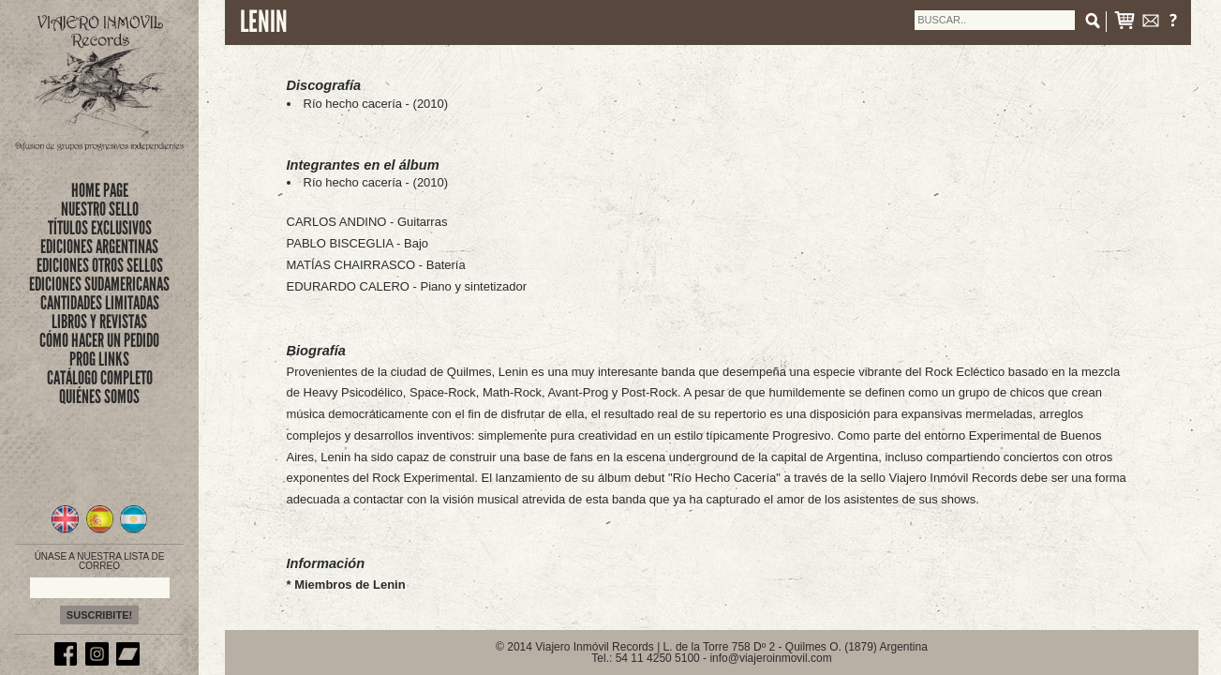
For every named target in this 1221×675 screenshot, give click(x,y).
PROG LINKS (99, 359)
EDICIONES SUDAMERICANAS (99, 284)
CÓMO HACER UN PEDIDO (99, 340)
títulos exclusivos (100, 228)
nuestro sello (100, 209)
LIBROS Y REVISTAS (99, 321)
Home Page (99, 190)
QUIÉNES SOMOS (99, 396)
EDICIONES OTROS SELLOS (100, 265)
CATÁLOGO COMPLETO (100, 378)
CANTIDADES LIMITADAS (99, 303)
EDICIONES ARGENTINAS (99, 246)
